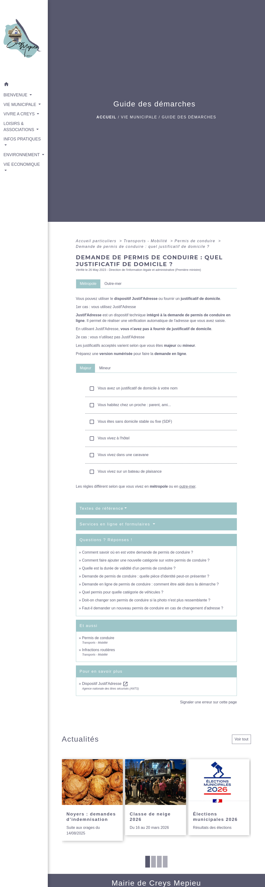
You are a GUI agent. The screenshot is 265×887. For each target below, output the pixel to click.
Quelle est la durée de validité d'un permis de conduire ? (128, 568)
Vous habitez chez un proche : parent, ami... (130, 405)
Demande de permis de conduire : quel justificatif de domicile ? (143, 247)
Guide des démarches (189, 117)
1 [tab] (147, 862)
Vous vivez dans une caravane (119, 455)
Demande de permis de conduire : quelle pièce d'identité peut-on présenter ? (145, 576)
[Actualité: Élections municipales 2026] (218, 797)
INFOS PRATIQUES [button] (22, 139)
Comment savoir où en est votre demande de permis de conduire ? (137, 552)
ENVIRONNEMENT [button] (22, 154)
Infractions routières (98, 650)
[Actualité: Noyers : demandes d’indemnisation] (92, 800)
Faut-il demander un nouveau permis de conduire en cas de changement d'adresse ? (152, 608)
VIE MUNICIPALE (139, 117)
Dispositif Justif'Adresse (105, 684)
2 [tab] (153, 862)
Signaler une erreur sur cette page (208, 702)
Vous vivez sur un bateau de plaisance (125, 472)
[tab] (88, 283)
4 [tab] (165, 862)
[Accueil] (24, 40)
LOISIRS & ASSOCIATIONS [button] (19, 126)
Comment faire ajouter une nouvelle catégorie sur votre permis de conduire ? (145, 560)
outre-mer (187, 486)
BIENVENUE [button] (16, 95)
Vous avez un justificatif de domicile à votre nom (133, 388)
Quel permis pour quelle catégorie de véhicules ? (122, 592)
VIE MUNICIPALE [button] (20, 104)
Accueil (106, 117)
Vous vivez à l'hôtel (109, 438)
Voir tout (241, 739)
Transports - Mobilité (146, 241)
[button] (24, 85)
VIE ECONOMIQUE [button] (22, 164)
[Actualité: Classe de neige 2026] (155, 797)
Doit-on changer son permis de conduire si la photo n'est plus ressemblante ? (146, 600)
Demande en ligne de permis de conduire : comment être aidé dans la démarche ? (150, 584)
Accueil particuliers (97, 241)
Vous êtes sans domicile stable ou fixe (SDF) (130, 422)
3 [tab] (159, 862)
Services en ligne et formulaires (116, 524)
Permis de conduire (196, 241)
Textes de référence (101, 508)
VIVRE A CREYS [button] (20, 114)
